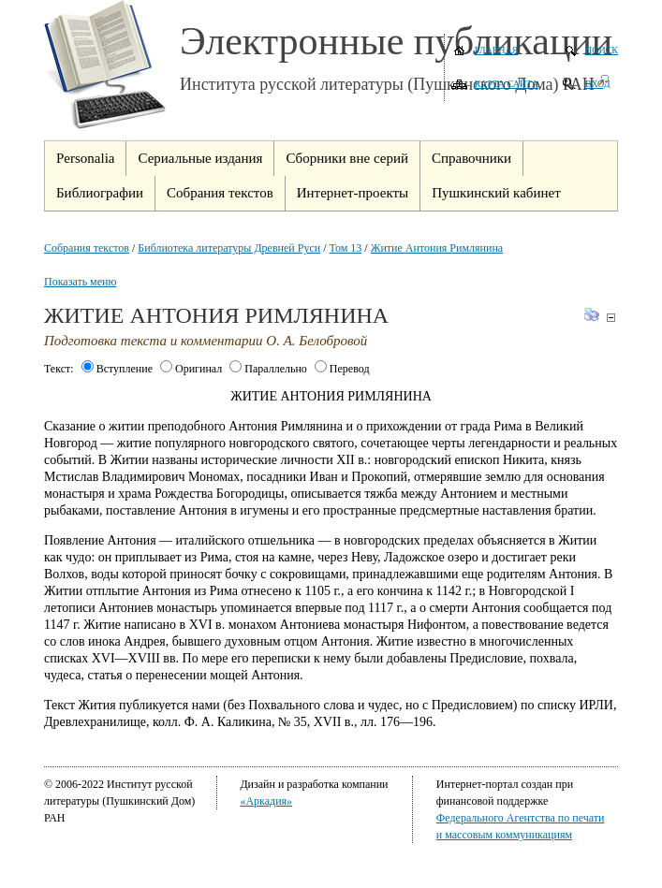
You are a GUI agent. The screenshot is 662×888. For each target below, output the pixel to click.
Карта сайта (506, 84)
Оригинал (191, 368)
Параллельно (268, 368)
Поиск (601, 50)
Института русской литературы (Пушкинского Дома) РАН (387, 84)
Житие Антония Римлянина (437, 248)
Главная (497, 50)
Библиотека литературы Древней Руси (229, 248)
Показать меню (80, 281)
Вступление (117, 368)
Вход (598, 84)
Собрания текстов (86, 248)
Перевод (342, 368)
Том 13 (346, 248)
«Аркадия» (266, 801)
